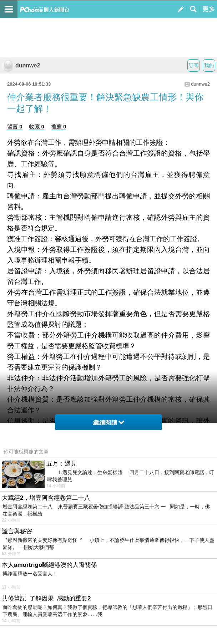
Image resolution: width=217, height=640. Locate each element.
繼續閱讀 (108, 422)
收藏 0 (36, 126)
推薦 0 (58, 126)
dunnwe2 (21, 65)
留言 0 (14, 126)
